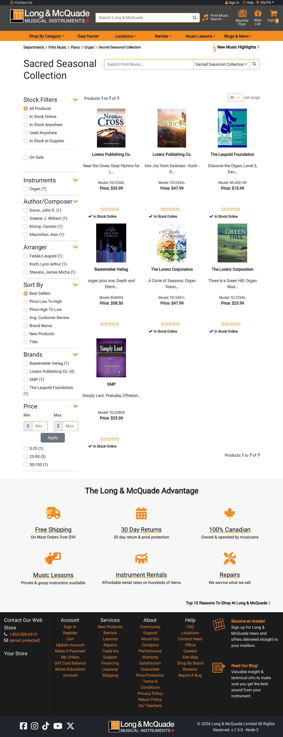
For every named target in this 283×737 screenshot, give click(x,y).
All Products (37, 108)
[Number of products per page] (235, 98)
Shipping (110, 675)
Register (70, 632)
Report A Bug (190, 675)
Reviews (190, 669)
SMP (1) (33, 379)
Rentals (110, 632)
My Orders (70, 657)
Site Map (190, 657)
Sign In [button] (232, 3)
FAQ (190, 626)
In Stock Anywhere (42, 124)
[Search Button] (195, 17)
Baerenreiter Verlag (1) (46, 363)
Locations (190, 632)
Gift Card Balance (70, 663)
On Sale (33, 157)
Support (110, 657)
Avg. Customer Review (46, 317)
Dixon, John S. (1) (42, 210)
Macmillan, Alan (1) (43, 234)
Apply (53, 437)
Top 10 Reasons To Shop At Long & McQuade (228, 603)
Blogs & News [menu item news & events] (236, 36)
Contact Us (21, 3)
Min (26, 415)
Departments (33, 47)
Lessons (110, 638)
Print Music (57, 47)
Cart (70, 638)
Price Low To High (42, 301)
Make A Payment (70, 651)
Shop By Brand (190, 663)
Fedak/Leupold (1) (43, 256)
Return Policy (150, 699)
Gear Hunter (88, 36)
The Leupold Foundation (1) (48, 390)
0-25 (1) (33, 448)
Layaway (110, 669)
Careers (190, 651)
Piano (75, 47)
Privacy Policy (150, 693)
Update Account (70, 645)
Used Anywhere (40, 132)
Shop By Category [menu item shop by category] (45, 36)
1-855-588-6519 (20, 634)
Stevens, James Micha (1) (49, 272)
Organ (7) (34, 188)
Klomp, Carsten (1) (43, 226)
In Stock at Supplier (43, 140)
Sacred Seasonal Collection (219, 64)
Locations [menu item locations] (124, 36)
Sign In (70, 626)
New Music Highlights (236, 47)
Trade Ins (110, 651)
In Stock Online (39, 116)
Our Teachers (150, 705)
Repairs (110, 645)
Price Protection (150, 675)
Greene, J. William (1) (45, 218)
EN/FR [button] (263, 3)
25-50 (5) (34, 456)
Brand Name (37, 325)
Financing (110, 663)
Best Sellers (36, 293)
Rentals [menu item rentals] (161, 36)
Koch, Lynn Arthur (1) (45, 264)
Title (30, 341)
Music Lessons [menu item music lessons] (199, 36)
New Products (38, 333)
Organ (89, 47)
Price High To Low (42, 309)
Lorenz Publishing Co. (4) (48, 371)
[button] (272, 18)
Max (58, 415)
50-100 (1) (35, 464)
